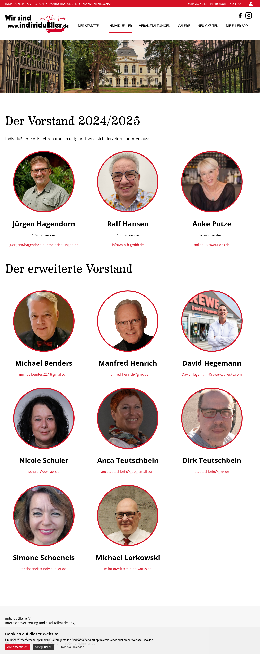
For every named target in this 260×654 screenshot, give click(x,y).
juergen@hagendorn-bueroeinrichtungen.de (43, 244)
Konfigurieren (43, 647)
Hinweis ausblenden (71, 647)
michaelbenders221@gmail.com (43, 374)
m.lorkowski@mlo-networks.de (127, 569)
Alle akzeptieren (17, 647)
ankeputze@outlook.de (212, 244)
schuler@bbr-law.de (43, 471)
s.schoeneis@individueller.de (43, 569)
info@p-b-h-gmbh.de (128, 244)
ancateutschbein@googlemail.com (127, 471)
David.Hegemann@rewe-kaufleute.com (212, 374)
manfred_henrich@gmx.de (127, 374)
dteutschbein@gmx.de (211, 471)
